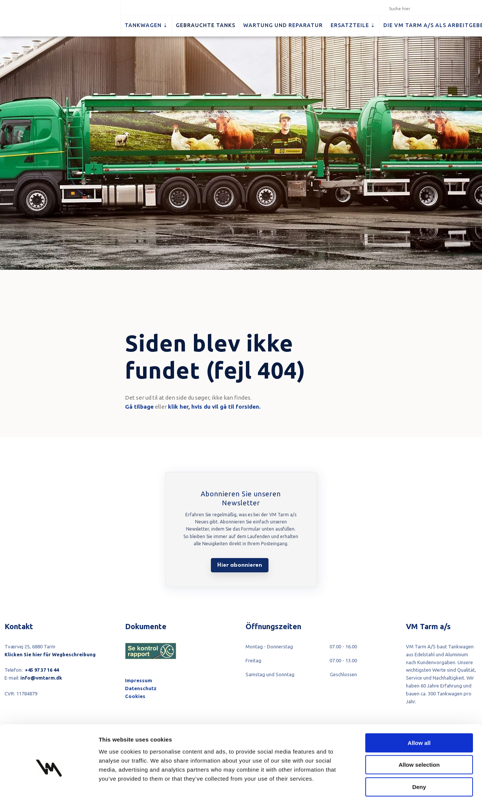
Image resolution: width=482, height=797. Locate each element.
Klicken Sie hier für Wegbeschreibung (50, 654)
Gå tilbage (139, 406)
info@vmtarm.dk (41, 677)
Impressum (138, 680)
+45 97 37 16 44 (42, 669)
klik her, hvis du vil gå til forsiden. (214, 406)
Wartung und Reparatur (283, 25)
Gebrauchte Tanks (205, 25)
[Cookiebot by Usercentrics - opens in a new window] (49, 782)
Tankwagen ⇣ (146, 25)
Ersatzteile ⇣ (353, 25)
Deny (419, 749)
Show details (395, 782)
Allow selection (418, 727)
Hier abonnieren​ (239, 565)
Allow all (419, 705)
